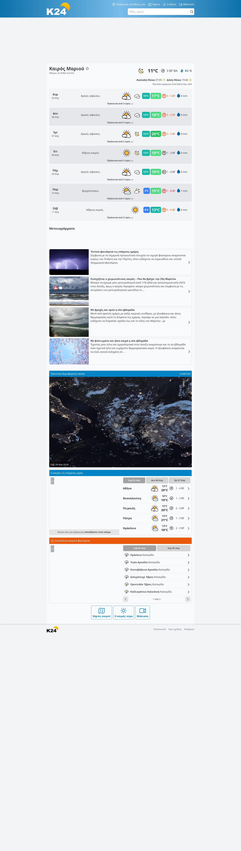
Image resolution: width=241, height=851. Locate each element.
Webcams (186, 4)
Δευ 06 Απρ (157, 697)
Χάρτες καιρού (102, 830)
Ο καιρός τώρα (124, 830)
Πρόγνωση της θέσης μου (129, 4)
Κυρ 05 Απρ (134, 697)
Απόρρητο (189, 846)
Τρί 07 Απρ (179, 697)
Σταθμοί (169, 4)
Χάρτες (154, 4)
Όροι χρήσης (175, 846)
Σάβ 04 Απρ (140, 765)
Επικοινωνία (160, 846)
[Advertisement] (120, 40)
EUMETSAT (185, 591)
